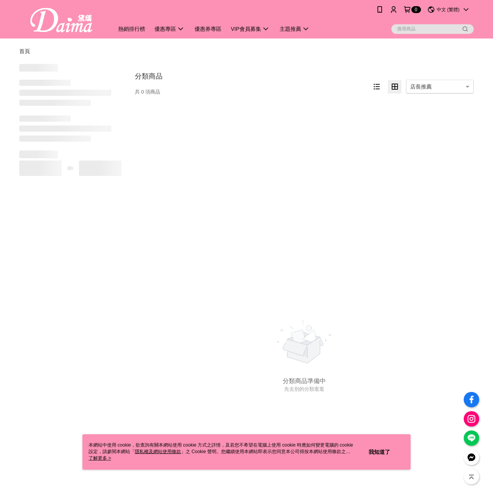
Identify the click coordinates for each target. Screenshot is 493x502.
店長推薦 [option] (421, 87)
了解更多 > (100, 458)
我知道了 (379, 452)
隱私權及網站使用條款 (158, 451)
